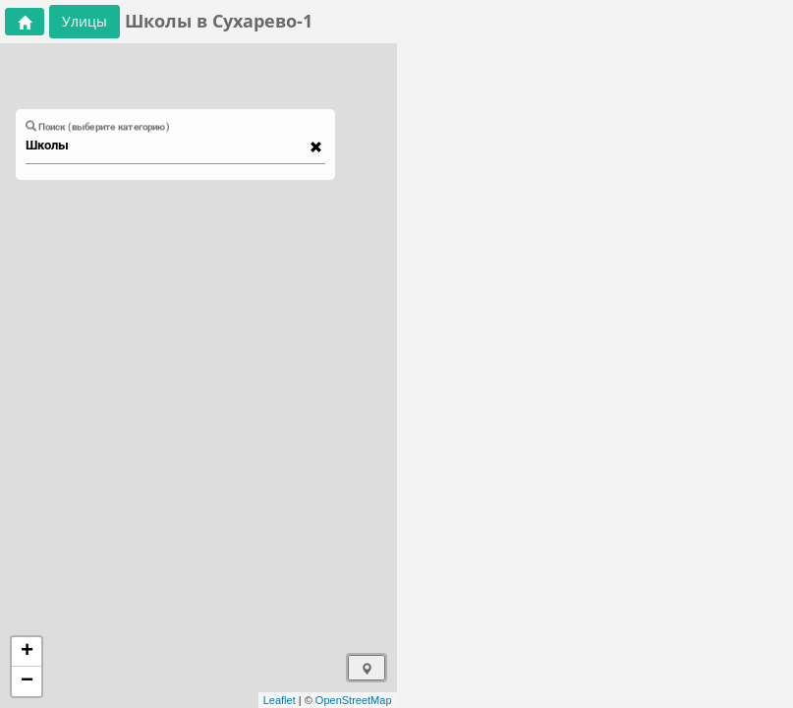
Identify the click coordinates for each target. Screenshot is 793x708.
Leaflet (279, 700)
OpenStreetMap (353, 700)
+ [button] (27, 652)
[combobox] (166, 145)
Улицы (84, 21)
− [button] (27, 681)
